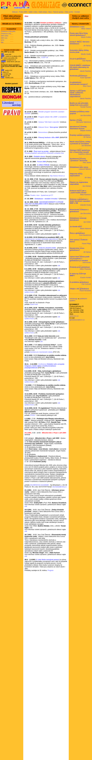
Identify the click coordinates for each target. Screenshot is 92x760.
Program (50, 570)
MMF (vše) (4, 38)
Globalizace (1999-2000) (8, 31)
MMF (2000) (4, 36)
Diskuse (15, 12)
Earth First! (34, 304)
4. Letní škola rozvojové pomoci (47, 560)
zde (59, 234)
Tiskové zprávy (58, 12)
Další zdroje (43, 12)
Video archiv (69, 12)
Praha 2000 (23, 12)
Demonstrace (43, 132)
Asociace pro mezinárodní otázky (41, 352)
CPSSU (32, 415)
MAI (2, 42)
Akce (50, 12)
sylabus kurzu (29, 292)
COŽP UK (44, 57)
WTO (2, 40)
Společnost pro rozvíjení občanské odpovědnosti (41, 239)
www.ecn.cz (74, 316)
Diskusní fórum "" (48, 127)
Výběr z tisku (32, 12)
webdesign (74, 299)
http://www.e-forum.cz (57, 176)
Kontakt (77, 12)
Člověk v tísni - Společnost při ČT (41, 195)
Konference (44, 366)
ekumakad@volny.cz (59, 487)
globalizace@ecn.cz (77, 320)
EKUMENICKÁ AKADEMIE (39, 485)
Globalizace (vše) (6, 33)
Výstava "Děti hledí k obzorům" (49, 122)
